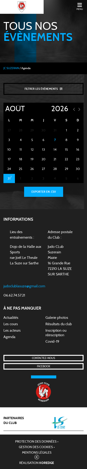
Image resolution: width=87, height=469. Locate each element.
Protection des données (35, 441)
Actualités (10, 317)
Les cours (10, 324)
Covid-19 (52, 341)
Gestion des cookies (36, 447)
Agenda (9, 337)
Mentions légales (36, 452)
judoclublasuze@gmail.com (24, 286)
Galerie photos (56, 317)
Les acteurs (12, 330)
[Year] (55, 109)
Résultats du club (58, 324)
